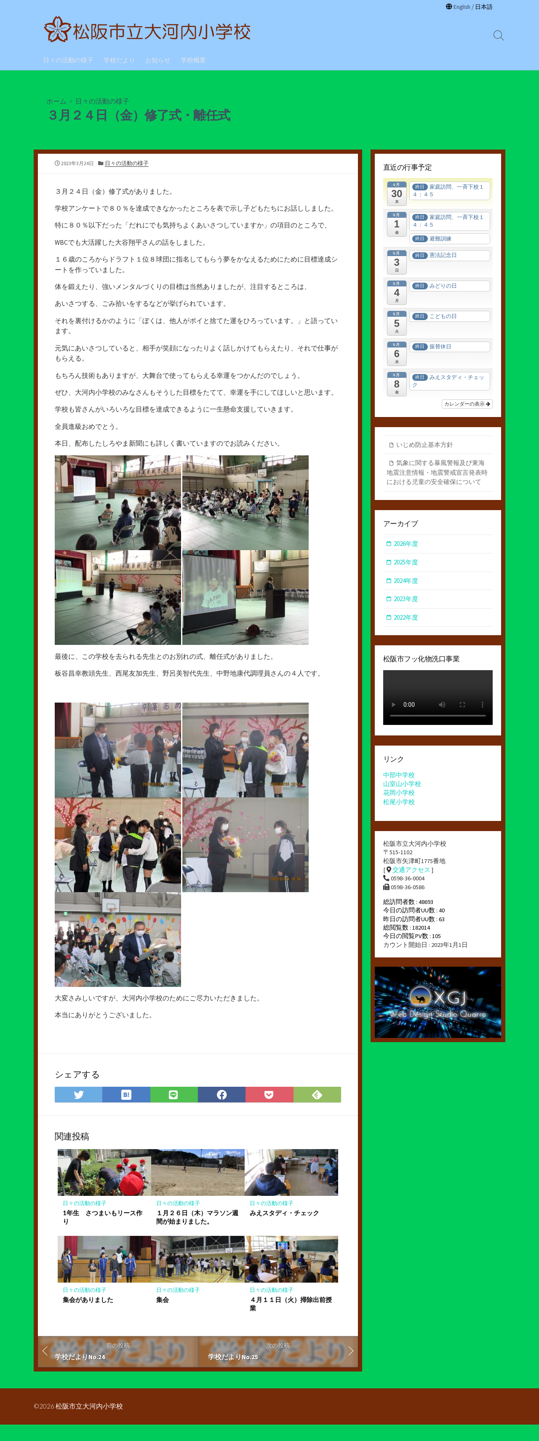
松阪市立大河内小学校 (89, 1423)
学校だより (119, 59)
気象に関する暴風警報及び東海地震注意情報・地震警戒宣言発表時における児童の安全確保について (437, 473)
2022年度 (406, 618)
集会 (162, 1315)
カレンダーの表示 (467, 404)
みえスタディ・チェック (284, 1228)
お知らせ (158, 59)
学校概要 (193, 59)
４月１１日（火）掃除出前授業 (291, 1320)
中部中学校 (399, 777)
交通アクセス (411, 872)
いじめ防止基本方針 (424, 445)
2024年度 (406, 581)
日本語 (483, 7)
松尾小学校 (399, 803)
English (460, 7)
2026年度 (406, 545)
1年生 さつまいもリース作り (102, 1233)
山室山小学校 (402, 785)
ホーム (56, 100)
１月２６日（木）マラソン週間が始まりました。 (197, 1233)
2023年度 (406, 600)
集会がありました (88, 1315)
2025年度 (406, 563)
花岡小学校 (399, 795)
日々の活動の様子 (68, 59)
